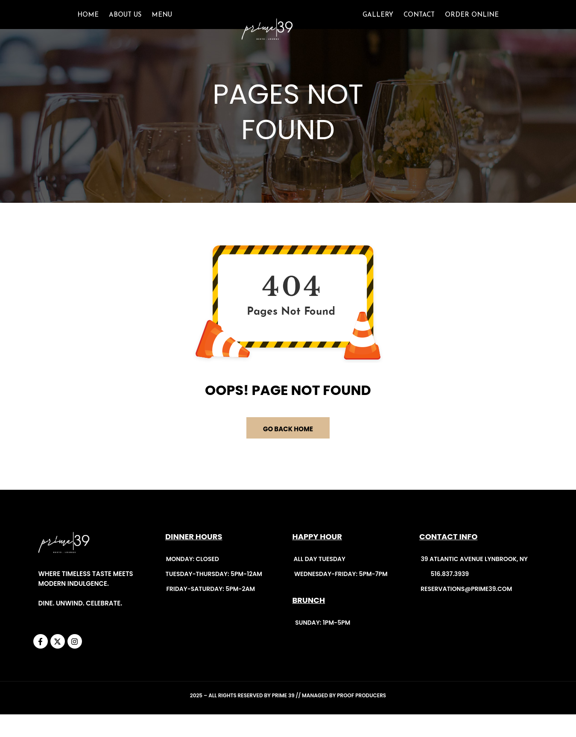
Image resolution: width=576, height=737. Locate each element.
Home (88, 26)
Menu (162, 26)
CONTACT (419, 26)
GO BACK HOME (288, 451)
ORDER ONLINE (472, 26)
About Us (125, 26)
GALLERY (378, 26)
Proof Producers (361, 718)
